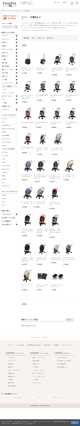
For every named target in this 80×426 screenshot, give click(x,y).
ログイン (72, 4)
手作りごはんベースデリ (59, 415)
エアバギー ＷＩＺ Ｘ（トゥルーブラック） (42, 259)
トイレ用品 (49, 367)
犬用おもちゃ (21, 373)
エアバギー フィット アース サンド (42, 69)
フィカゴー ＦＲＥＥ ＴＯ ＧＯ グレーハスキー (57, 70)
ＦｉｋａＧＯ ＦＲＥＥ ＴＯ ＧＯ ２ (69, 175)
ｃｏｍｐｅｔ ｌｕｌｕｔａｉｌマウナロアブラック (27, 230)
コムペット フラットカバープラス (57, 285)
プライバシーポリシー (67, 345)
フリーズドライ (6, 415)
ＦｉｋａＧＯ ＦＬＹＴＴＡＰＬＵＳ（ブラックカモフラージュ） (54, 176)
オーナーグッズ (51, 382)
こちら (26, 423)
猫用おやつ (21, 367)
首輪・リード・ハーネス (53, 357)
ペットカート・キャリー (53, 370)
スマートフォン (37, 337)
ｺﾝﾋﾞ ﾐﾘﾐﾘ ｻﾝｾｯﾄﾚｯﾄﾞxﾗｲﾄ (27, 148)
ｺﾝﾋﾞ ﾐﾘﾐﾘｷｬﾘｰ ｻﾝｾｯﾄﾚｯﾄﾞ (27, 123)
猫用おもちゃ (21, 376)
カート (77, 4)
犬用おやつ (21, 364)
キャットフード (22, 360)
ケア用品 (20, 379)
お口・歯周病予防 (37, 400)
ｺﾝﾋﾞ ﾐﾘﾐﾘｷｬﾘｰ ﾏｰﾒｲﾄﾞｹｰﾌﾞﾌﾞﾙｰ (57, 96)
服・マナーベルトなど (52, 373)
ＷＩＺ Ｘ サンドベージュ (27, 285)
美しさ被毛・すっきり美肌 (39, 397)
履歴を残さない (69, 319)
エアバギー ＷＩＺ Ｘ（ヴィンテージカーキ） (69, 259)
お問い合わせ (57, 2)
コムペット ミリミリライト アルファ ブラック (71, 70)
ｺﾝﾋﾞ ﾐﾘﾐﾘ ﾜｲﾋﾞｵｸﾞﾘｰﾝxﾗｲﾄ (42, 123)
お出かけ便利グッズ (37, 403)
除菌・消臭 (21, 382)
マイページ (10, 345)
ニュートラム (29, 415)
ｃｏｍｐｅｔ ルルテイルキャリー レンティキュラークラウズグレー (54, 231)
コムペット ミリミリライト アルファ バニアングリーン (27, 97)
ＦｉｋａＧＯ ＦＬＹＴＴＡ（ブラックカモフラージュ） (39, 176)
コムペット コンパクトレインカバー (42, 285)
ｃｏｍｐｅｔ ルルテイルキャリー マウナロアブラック (27, 259)
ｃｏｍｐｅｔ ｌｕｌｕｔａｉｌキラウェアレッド (54, 203)
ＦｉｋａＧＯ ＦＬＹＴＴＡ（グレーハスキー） (57, 149)
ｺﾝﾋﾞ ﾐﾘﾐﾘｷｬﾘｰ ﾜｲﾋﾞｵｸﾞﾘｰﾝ (42, 96)
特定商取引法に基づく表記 (33, 345)
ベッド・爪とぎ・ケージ (53, 376)
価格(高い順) (50, 38)
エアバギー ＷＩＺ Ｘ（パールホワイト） (56, 258)
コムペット (47, 415)
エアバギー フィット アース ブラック (27, 69)
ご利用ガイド (65, 2)
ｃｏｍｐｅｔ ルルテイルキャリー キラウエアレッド (42, 230)
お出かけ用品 (50, 360)
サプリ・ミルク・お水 (23, 370)
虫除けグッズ (50, 364)
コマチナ (38, 415)
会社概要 (56, 345)
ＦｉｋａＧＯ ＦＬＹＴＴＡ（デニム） (27, 175)
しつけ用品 (49, 379)
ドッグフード (21, 357)
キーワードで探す (7, 23)
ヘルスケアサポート (37, 394)
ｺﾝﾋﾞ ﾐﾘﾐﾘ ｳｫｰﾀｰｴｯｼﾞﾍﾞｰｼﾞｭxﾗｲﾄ (72, 123)
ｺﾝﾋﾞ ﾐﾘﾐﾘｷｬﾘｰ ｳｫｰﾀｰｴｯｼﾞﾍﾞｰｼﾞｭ (72, 96)
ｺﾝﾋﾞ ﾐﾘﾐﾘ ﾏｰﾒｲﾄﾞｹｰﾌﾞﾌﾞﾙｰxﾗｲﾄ (56, 123)
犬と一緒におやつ (18, 415)
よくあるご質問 (20, 345)
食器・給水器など (22, 385)
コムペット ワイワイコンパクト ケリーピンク (42, 149)
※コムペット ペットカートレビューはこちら (33, 30)
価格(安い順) (41, 38)
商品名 (33, 38)
